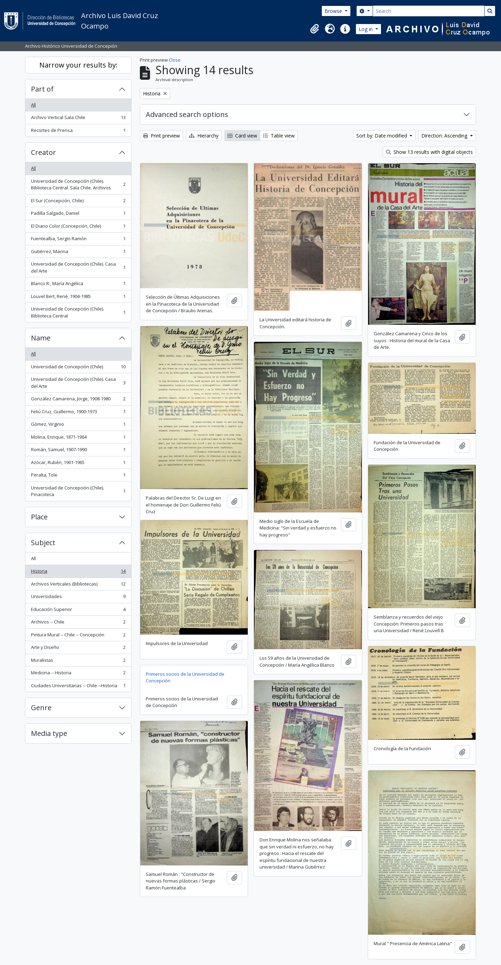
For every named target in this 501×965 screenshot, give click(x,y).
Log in (366, 29)
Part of (42, 89)
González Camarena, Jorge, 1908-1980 (78, 400)
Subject (43, 542)
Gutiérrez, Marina (78, 253)
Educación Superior (78, 610)
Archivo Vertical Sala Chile (78, 119)
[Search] (429, 11)
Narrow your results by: (78, 65)
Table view (279, 135)
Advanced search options (187, 114)
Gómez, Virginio (78, 425)
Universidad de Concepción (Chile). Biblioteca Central (78, 312)
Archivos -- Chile (78, 623)
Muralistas (78, 661)
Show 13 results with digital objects (429, 152)
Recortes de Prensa (78, 131)
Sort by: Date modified (382, 135)
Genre (41, 707)
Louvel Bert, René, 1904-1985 (78, 298)
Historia (78, 572)
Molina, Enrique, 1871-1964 (78, 438)
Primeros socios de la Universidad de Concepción (185, 677)
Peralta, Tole (78, 476)
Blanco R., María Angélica (78, 285)
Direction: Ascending (445, 135)
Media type (49, 733)
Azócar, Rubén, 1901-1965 (78, 464)
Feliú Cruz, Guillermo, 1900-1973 (78, 413)
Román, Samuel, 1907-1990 (78, 451)
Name (40, 338)
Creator (43, 152)
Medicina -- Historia (78, 674)
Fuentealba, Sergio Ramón (78, 240)
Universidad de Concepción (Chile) (78, 368)
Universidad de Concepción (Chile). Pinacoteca (78, 491)
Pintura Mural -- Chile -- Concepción (78, 636)
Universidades (78, 598)
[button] (314, 29)
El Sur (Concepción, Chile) (78, 202)
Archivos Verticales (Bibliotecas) (78, 585)
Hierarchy (203, 135)
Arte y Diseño (78, 648)
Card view (242, 135)
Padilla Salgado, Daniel (78, 214)
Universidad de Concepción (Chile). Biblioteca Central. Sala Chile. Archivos (78, 184)
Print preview (161, 135)
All (33, 105)
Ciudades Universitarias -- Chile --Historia (78, 687)
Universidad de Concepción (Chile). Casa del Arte (78, 267)
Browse (334, 11)
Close (175, 60)
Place (39, 516)
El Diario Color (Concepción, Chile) (78, 227)
